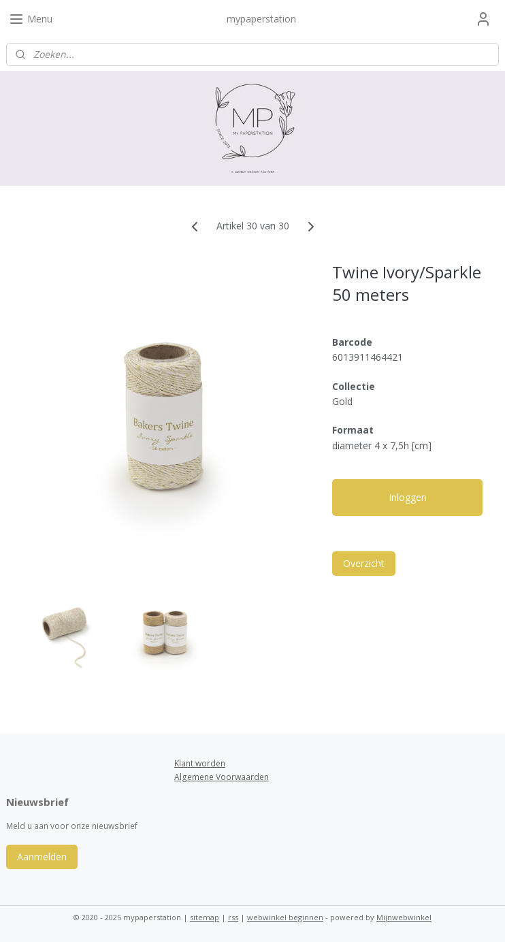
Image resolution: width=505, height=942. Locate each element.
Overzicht (364, 563)
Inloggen (408, 497)
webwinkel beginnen (285, 917)
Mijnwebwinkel (403, 917)
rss (233, 917)
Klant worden (199, 763)
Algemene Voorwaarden (221, 777)
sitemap (204, 917)
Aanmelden (42, 856)
